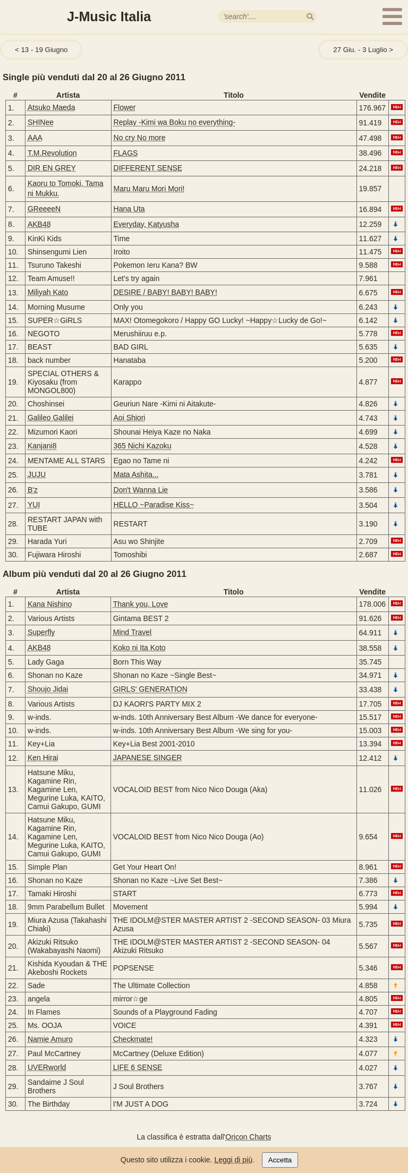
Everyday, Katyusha (146, 224)
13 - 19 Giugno (44, 50)
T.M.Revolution (52, 153)
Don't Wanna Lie (141, 490)
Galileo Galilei (50, 417)
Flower (125, 107)
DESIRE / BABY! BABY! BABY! (165, 292)
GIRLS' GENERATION (150, 689)
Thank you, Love (140, 604)
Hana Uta (129, 209)
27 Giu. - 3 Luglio (360, 50)
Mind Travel (132, 632)
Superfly (41, 632)
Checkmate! (133, 1039)
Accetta (280, 1160)
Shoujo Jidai (48, 689)
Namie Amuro (50, 1039)
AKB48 (39, 224)
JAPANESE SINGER (147, 757)
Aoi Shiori (130, 417)
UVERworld (47, 1067)
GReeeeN (44, 209)
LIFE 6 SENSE (138, 1067)
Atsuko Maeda (51, 107)
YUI (34, 504)
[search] (310, 17)
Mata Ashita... (136, 474)
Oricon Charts (248, 1137)
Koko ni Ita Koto (139, 647)
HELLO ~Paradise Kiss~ (154, 504)
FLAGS (126, 153)
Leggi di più (233, 1159)
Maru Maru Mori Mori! (149, 188)
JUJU (37, 474)
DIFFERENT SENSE (148, 168)
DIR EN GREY (52, 168)
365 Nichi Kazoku (143, 445)
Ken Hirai (43, 757)
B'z (33, 490)
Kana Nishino (50, 604)
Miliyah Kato (48, 292)
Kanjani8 (42, 445)
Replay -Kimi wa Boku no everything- (175, 122)
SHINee (41, 122)
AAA (35, 137)
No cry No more (140, 137)
